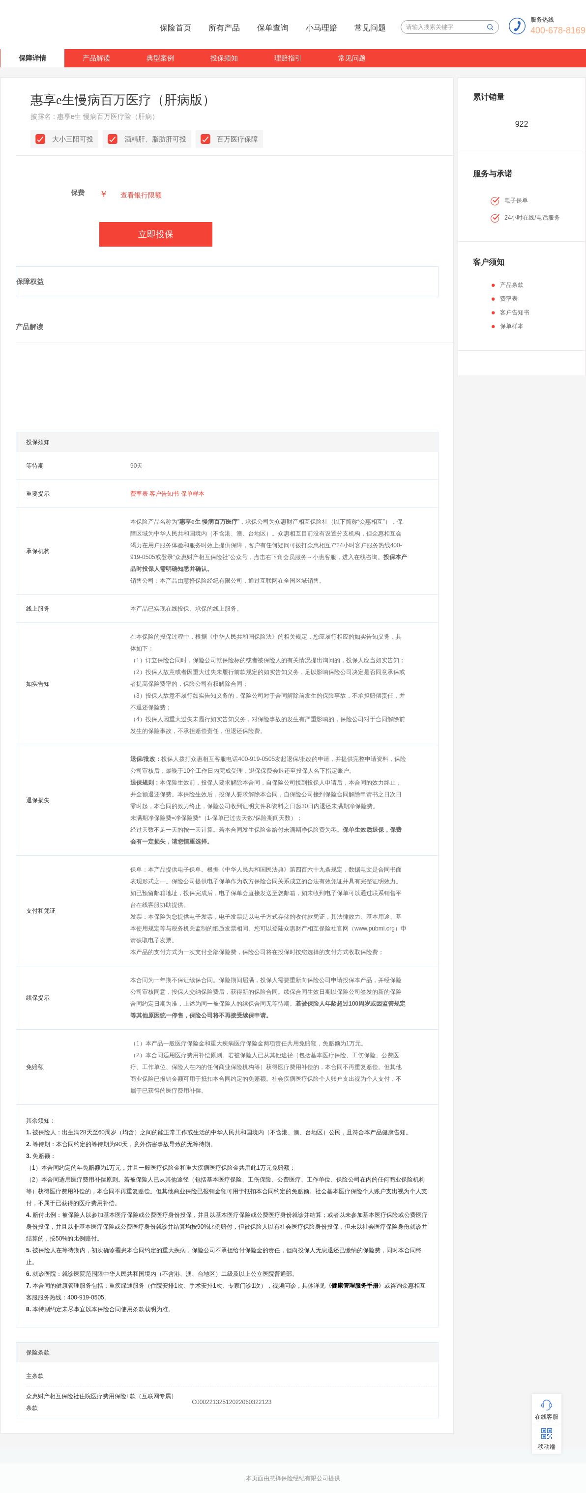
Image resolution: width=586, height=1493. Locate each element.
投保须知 (224, 58)
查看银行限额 (141, 195)
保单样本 (193, 493)
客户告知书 (164, 493)
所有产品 (224, 28)
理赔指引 (288, 58)
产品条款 (512, 285)
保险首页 (175, 28)
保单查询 (273, 28)
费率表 (139, 493)
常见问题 (370, 28)
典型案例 (160, 58)
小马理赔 (321, 28)
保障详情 (32, 58)
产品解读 (96, 58)
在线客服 (546, 1416)
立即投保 (156, 234)
